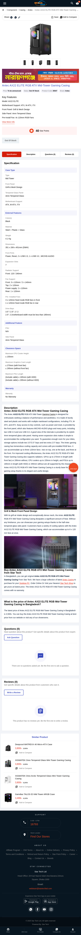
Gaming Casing (48, 414)
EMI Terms (28, 850)
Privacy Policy (69, 850)
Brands (50, 858)
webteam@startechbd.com (40, 888)
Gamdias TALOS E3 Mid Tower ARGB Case (35, 794)
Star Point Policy (59, 854)
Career (72, 854)
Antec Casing (68, 580)
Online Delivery (53, 850)
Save (54, 17)
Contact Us (39, 858)
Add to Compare (68, 17)
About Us (40, 850)
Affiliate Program (13, 850)
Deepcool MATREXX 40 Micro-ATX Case (33, 744)
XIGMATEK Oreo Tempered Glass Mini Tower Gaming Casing (43, 760)
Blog (29, 858)
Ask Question (13, 637)
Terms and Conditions (15, 854)
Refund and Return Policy (38, 854)
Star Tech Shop (66, 583)
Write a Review (14, 692)
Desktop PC (24, 583)
